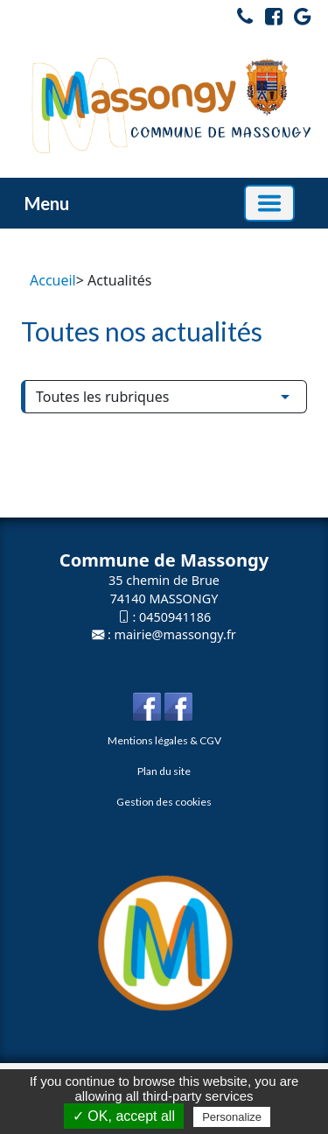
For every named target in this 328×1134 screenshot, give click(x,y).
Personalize (232, 1116)
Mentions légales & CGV (164, 740)
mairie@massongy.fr (175, 634)
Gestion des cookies (164, 801)
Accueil (53, 280)
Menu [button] (46, 203)
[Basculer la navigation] (269, 203)
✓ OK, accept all (124, 1116)
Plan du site (164, 771)
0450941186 (175, 617)
